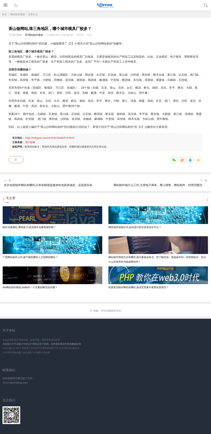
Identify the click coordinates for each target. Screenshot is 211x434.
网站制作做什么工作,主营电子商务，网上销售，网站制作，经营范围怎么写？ (162, 185)
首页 (4, 14)
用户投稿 (30, 142)
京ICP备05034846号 (69, 348)
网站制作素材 (17, 14)
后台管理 (7, 352)
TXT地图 (36, 352)
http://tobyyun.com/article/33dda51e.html (49, 137)
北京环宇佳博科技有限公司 (44, 348)
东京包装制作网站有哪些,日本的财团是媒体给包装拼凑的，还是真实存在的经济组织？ (58, 185)
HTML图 (45, 352)
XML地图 (27, 352)
